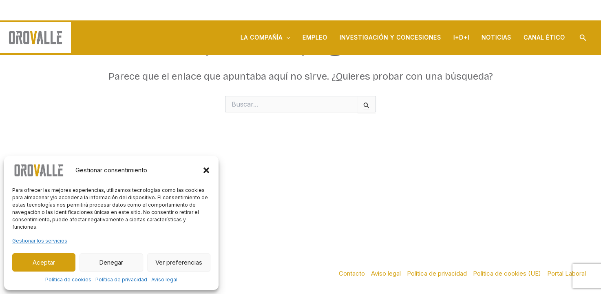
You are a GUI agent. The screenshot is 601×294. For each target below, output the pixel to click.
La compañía (265, 37)
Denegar (111, 262)
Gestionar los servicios (39, 241)
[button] (206, 170)
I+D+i (461, 37)
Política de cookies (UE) (507, 273)
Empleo (315, 37)
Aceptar (44, 262)
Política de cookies (68, 279)
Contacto (352, 273)
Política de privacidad (121, 279)
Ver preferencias (178, 262)
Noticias (496, 37)
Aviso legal (164, 279)
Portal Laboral (566, 273)
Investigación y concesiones (390, 37)
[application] (286, 37)
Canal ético (544, 37)
